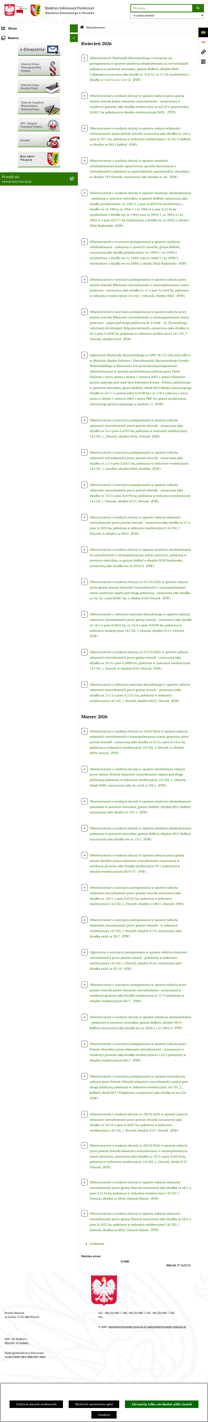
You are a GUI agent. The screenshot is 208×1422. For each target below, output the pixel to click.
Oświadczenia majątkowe (20, 196)
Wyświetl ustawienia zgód (94, 1404)
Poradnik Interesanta (17, 61)
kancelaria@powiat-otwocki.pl (166, 1327)
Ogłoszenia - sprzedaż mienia (23, 118)
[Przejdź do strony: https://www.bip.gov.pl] (203, 42)
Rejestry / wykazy (14, 134)
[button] (75, 53)
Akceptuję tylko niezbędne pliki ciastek (161, 1404)
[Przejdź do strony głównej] (49, 10)
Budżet (7, 204)
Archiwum (96, 1244)
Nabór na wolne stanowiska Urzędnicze (30, 142)
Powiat (7, 69)
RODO (6, 85)
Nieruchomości (12, 150)
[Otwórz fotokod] (203, 61)
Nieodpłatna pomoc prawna (22, 77)
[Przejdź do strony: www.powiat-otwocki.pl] (203, 52)
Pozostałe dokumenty (17, 101)
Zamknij (104, 1415)
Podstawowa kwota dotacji (21, 180)
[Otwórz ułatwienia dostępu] (203, 32)
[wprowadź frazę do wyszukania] (161, 8)
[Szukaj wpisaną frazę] (198, 8)
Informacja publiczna (17, 93)
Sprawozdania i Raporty (19, 126)
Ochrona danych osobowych (36, 1404)
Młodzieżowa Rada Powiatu (22, 53)
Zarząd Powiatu (13, 44)
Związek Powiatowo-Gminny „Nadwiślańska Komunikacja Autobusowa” (34, 214)
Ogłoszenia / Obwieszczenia (22, 110)
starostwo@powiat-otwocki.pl (127, 1327)
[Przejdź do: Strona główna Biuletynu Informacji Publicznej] (82, 27)
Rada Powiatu (12, 36)
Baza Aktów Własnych (18, 225)
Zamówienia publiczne (18, 171)
